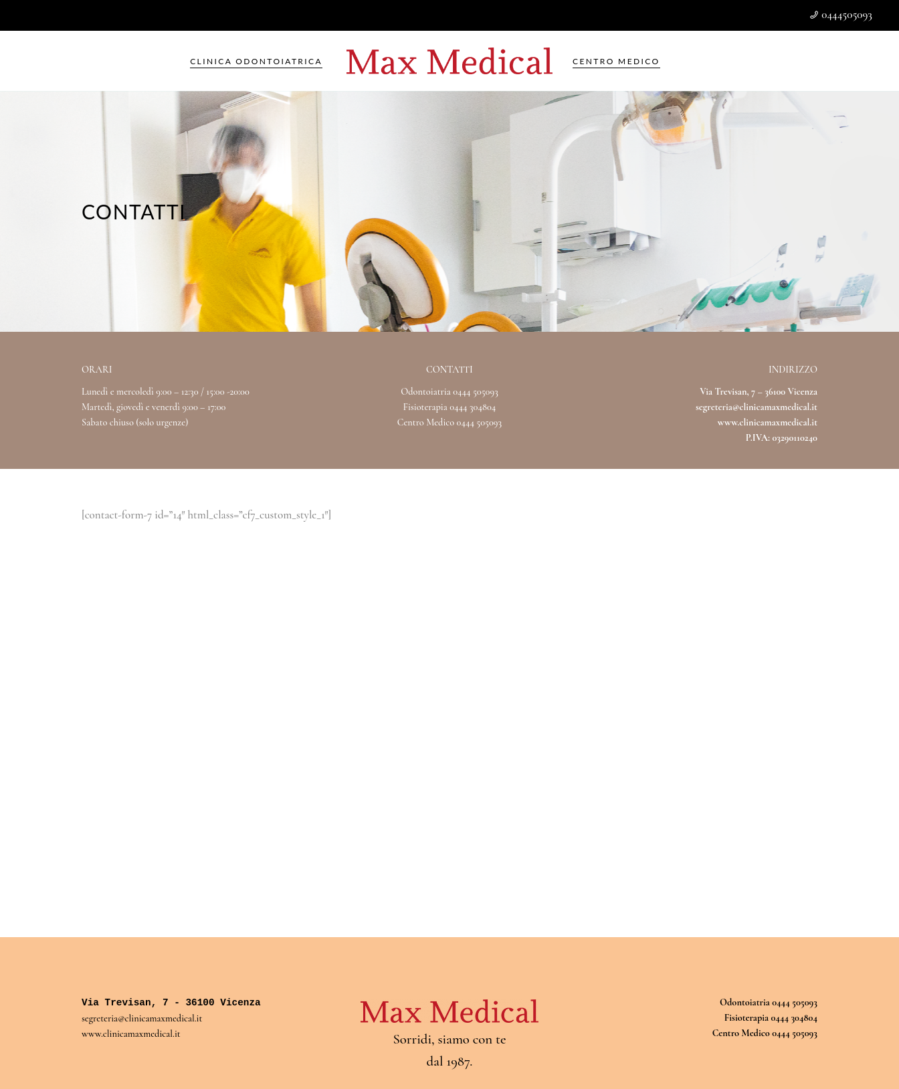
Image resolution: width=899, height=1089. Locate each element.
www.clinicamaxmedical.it (131, 1034)
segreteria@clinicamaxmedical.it (756, 407)
